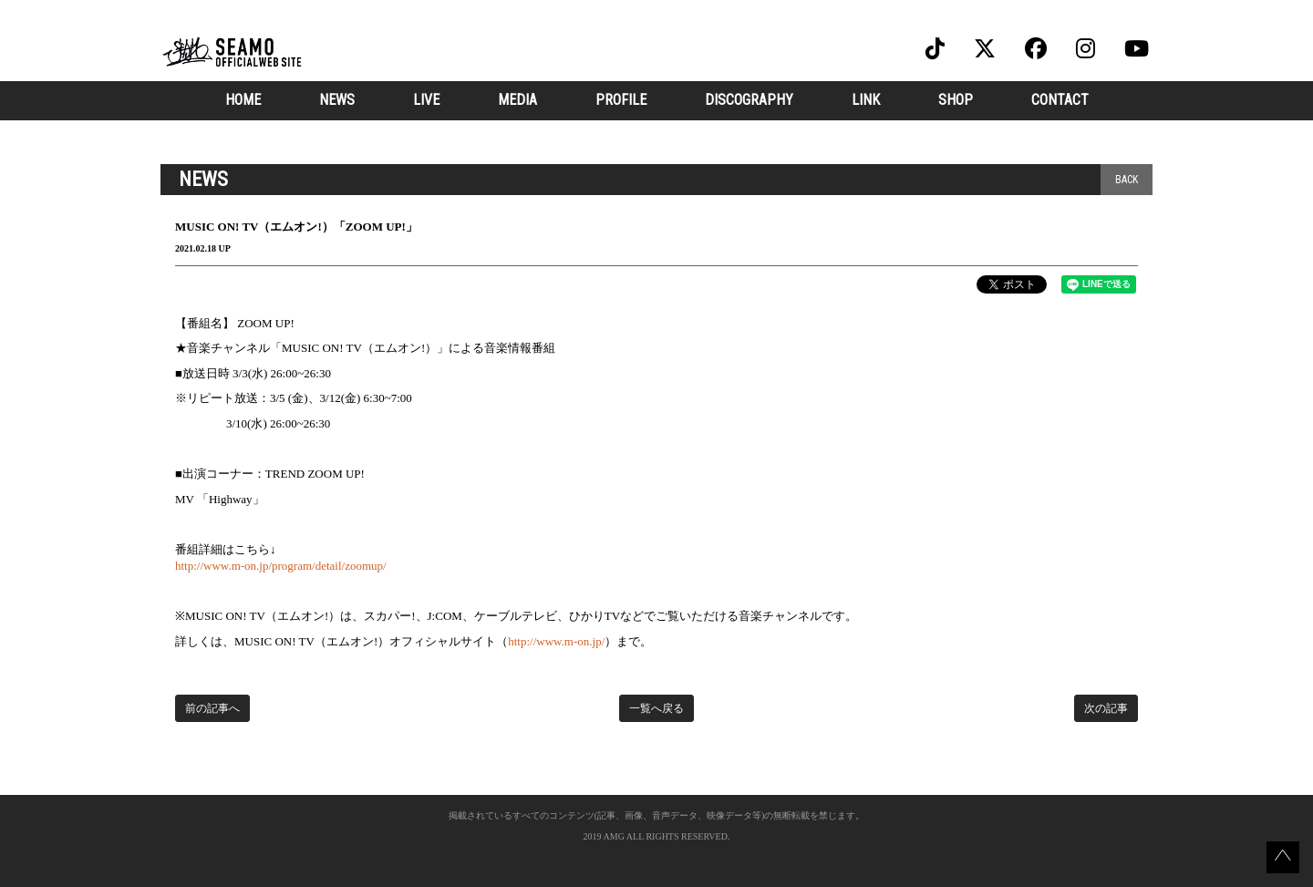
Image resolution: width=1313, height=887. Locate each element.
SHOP (955, 99)
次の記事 (1106, 708)
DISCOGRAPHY (749, 99)
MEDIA (517, 99)
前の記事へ (212, 708)
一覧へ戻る (656, 708)
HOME (243, 99)
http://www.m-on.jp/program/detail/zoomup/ (281, 565)
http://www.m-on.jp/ (556, 641)
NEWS (337, 99)
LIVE (426, 99)
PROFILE (620, 99)
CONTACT (1060, 99)
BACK (1126, 179)
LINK (866, 99)
